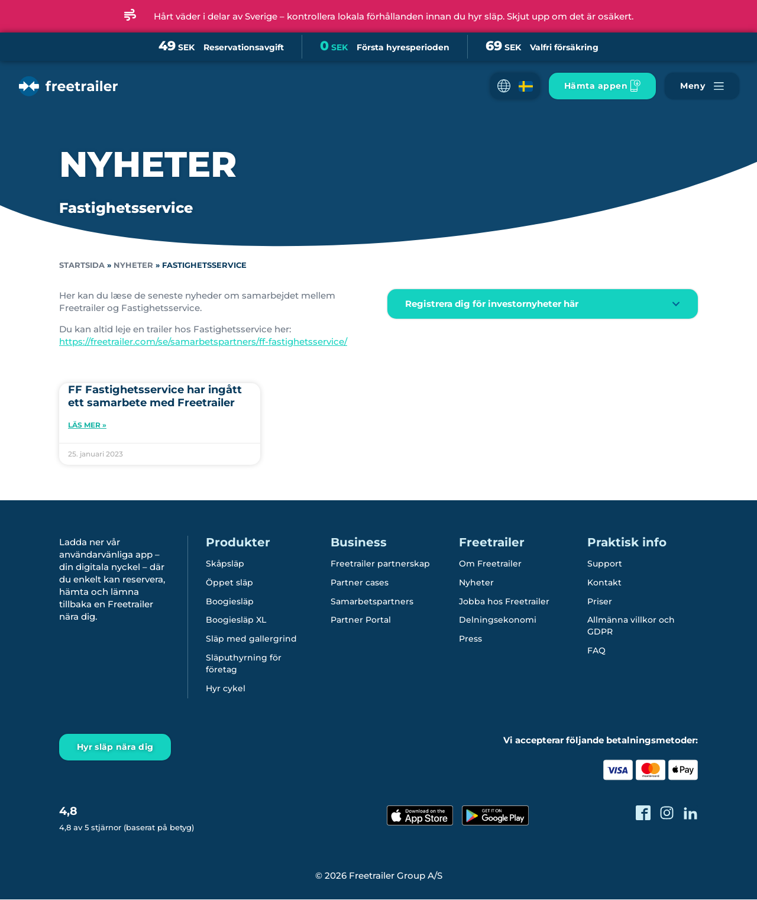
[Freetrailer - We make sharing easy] (67, 96)
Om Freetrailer (490, 564)
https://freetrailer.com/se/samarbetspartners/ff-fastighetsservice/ (203, 341)
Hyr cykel (225, 689)
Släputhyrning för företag (244, 664)
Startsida (82, 265)
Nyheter (133, 265)
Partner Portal (361, 621)
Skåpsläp (225, 564)
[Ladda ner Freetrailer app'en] (602, 86)
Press (470, 639)
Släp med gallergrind (251, 639)
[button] (515, 86)
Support (604, 564)
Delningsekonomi (497, 621)
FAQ (596, 651)
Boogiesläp (230, 602)
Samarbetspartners (372, 602)
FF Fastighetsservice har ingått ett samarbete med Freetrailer (155, 396)
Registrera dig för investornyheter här (491, 303)
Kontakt (604, 583)
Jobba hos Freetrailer (504, 602)
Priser (599, 602)
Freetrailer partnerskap (380, 564)
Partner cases (360, 583)
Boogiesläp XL (236, 621)
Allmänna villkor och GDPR (631, 627)
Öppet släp (229, 583)
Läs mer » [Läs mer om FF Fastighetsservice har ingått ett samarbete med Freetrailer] (87, 424)
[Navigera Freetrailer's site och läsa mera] (702, 86)
